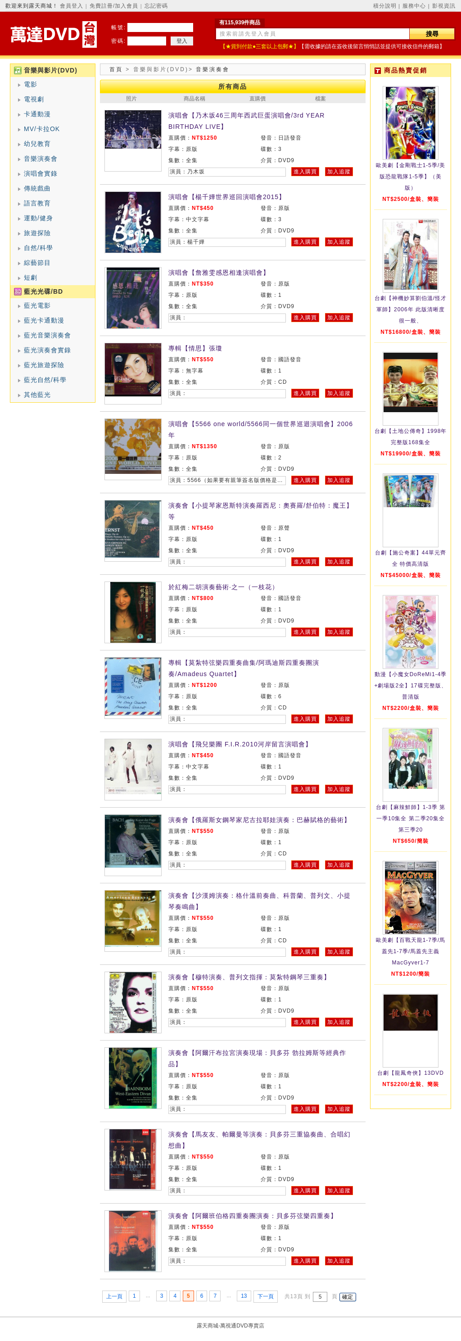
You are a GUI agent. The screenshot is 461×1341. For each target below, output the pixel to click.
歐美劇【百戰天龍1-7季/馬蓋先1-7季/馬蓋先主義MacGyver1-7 (411, 951)
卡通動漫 (37, 114)
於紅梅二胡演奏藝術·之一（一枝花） (223, 587)
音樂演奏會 (41, 158)
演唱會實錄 (41, 173)
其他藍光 (37, 394)
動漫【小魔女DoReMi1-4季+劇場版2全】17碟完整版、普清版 (410, 685)
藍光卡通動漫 (44, 320)
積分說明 (385, 6)
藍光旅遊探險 (44, 364)
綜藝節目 (37, 262)
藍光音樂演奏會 (47, 335)
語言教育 (37, 203)
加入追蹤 (339, 171)
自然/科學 (38, 247)
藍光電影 (37, 305)
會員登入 (71, 6)
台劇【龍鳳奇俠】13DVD (410, 1073)
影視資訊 (444, 6)
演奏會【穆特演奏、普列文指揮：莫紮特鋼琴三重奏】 (249, 977)
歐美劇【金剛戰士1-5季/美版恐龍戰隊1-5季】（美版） (411, 176)
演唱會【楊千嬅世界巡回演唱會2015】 (226, 196)
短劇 (30, 277)
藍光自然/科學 (45, 379)
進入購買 (305, 171)
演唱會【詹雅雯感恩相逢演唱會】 (219, 272)
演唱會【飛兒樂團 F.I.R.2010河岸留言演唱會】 (240, 744)
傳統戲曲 (37, 188)
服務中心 (414, 6)
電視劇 (34, 99)
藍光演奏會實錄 (47, 350)
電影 (30, 84)
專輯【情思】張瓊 (195, 348)
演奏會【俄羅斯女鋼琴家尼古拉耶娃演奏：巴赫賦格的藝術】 (259, 819)
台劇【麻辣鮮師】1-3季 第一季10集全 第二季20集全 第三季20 (411, 818)
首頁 (116, 69)
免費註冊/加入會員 (114, 6)
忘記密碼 (156, 6)
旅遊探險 (37, 232)
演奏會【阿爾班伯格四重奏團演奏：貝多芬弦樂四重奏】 (252, 1215)
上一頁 (114, 1296)
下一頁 (266, 1296)
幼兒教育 (37, 143)
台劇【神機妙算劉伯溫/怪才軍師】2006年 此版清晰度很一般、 (411, 309)
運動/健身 (38, 218)
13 (244, 1296)
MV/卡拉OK (42, 128)
